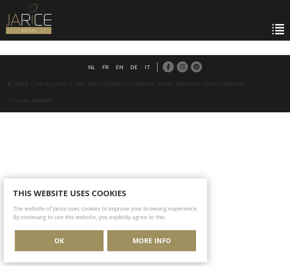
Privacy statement (179, 83)
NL (91, 67)
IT (147, 67)
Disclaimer (141, 83)
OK (59, 240)
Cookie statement (225, 83)
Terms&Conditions (30, 100)
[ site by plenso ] (52, 83)
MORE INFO (151, 240)
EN (119, 67)
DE (134, 67)
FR (105, 67)
